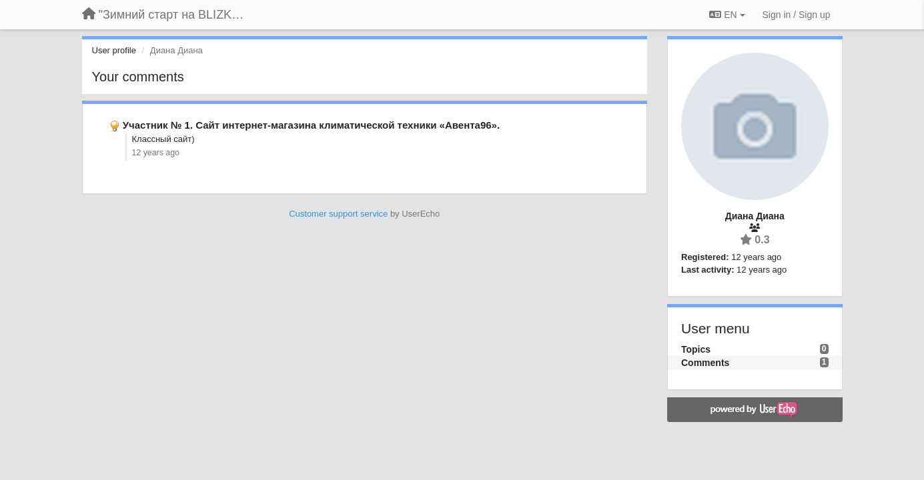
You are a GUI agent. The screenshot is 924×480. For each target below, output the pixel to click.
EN (727, 14)
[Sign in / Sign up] (796, 14)
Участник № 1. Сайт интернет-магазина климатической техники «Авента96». (311, 125)
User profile (114, 50)
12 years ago (155, 152)
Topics (696, 349)
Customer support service (338, 214)
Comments (705, 362)
